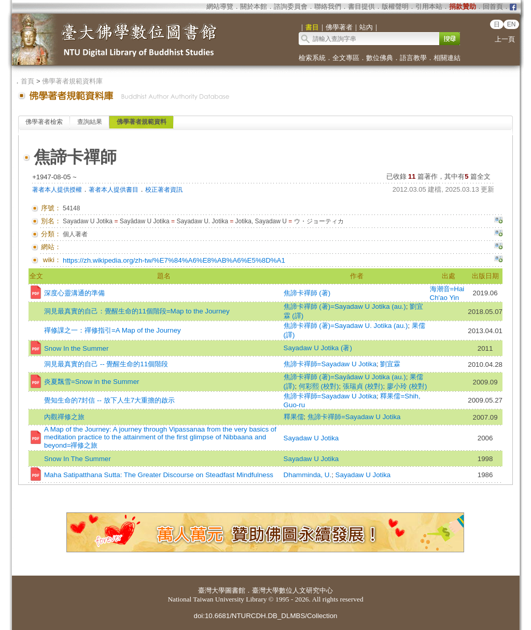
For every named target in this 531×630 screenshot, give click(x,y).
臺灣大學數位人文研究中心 (292, 590)
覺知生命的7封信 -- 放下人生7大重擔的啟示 (109, 400)
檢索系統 (312, 58)
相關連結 (447, 58)
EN (511, 24)
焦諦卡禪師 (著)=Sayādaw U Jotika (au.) (345, 377)
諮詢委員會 (291, 6)
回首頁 (493, 6)
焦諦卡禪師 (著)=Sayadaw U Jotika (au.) (345, 306)
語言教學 (413, 58)
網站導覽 (219, 6)
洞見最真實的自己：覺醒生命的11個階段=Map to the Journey (137, 311)
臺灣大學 (211, 590)
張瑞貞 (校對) (363, 386)
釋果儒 (294, 417)
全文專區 (345, 58)
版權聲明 (395, 6)
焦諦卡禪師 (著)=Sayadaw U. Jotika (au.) (346, 326)
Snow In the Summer (76, 348)
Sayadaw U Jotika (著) (318, 348)
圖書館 (235, 590)
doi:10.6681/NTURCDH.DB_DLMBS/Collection (265, 616)
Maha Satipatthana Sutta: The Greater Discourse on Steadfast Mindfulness (158, 475)
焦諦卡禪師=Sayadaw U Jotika (330, 364)
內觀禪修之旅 (64, 417)
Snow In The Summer (77, 459)
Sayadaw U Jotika (311, 438)
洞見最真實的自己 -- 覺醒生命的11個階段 (106, 364)
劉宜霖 (390, 364)
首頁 (27, 81)
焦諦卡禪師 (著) (307, 293)
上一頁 (505, 39)
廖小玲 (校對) (407, 386)
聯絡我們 (327, 6)
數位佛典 (379, 58)
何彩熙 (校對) (319, 386)
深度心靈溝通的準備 (74, 293)
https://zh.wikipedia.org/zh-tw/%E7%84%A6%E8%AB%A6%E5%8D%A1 (174, 260)
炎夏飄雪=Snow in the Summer (91, 381)
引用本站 (428, 6)
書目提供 (361, 6)
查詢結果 (89, 121)
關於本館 (253, 6)
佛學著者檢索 (44, 121)
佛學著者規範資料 (141, 121)
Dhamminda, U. (308, 475)
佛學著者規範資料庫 (72, 81)
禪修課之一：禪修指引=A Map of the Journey (112, 330)
